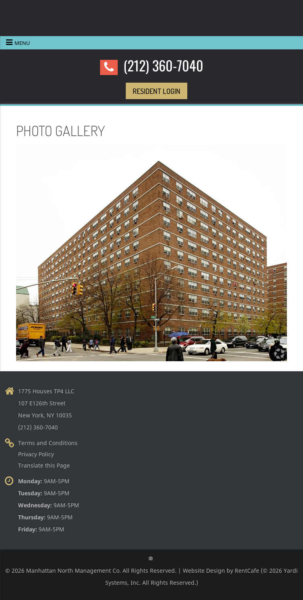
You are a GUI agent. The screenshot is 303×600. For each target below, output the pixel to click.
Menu (22, 43)
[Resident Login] (156, 91)
